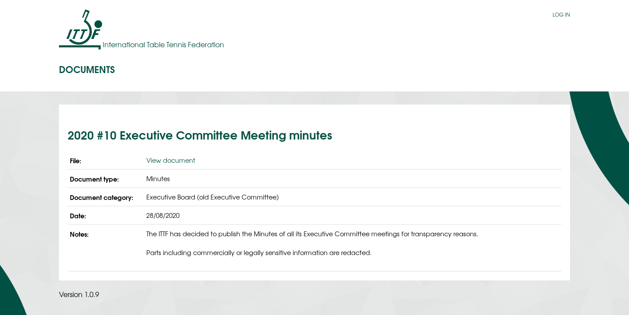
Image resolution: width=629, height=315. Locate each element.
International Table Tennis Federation (163, 44)
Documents (87, 69)
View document (170, 159)
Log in (561, 14)
